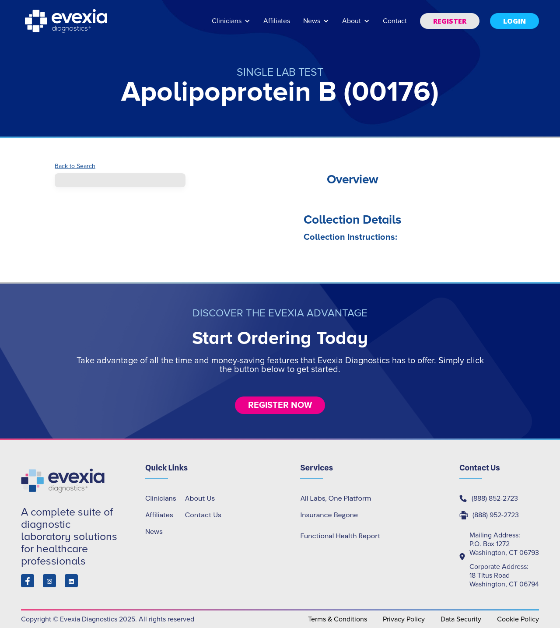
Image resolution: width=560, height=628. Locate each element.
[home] (67, 21)
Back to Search (75, 166)
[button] (231, 25)
